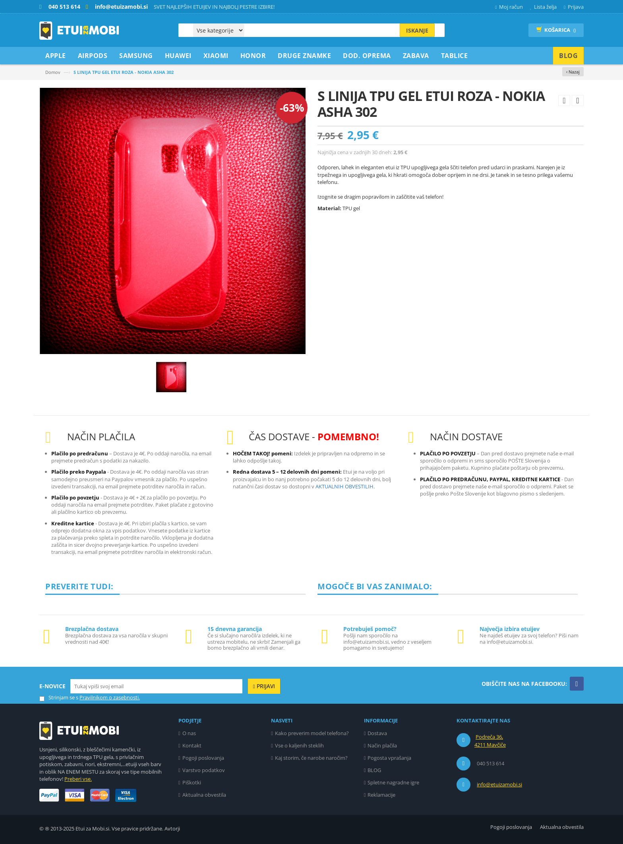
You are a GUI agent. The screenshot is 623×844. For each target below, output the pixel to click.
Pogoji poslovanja (203, 757)
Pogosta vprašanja (389, 757)
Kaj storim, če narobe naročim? (311, 757)
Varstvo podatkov (203, 770)
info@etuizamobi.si (499, 784)
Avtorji (172, 828)
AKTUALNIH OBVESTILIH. (345, 486)
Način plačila (382, 745)
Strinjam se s (58, 697)
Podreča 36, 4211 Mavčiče (490, 740)
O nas (189, 733)
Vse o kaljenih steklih (299, 745)
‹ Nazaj (573, 72)
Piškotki (191, 782)
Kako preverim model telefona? (312, 733)
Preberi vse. (78, 778)
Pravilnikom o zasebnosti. (109, 697)
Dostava (377, 733)
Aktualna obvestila (204, 794)
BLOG (374, 770)
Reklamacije (381, 794)
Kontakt (191, 745)
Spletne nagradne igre (393, 782)
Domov (52, 72)
